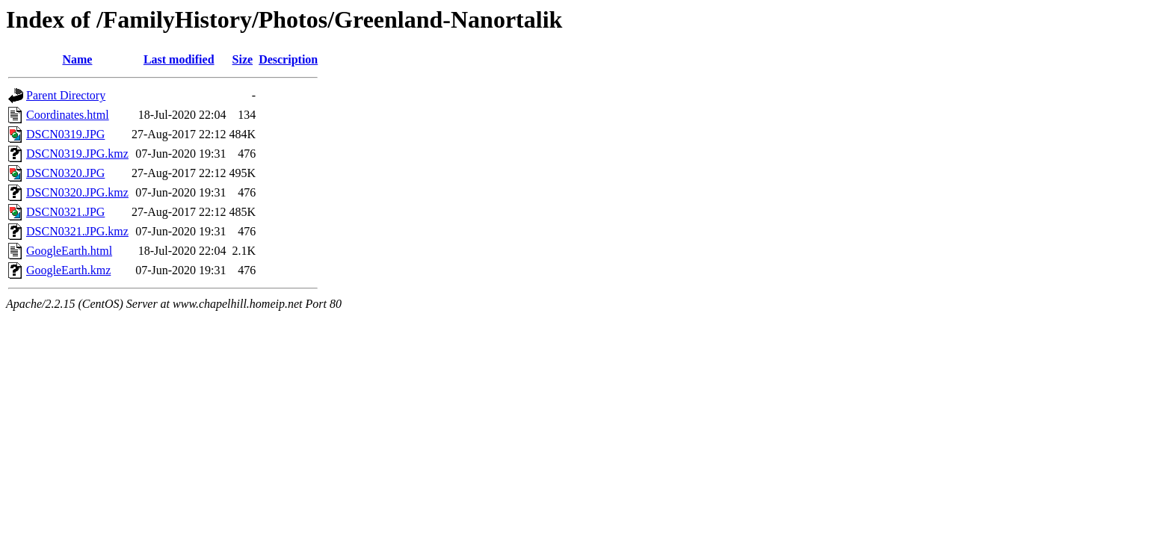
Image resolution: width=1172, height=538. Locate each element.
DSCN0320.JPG (65, 173)
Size (242, 59)
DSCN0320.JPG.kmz (77, 192)
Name (77, 59)
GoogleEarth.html (69, 250)
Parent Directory (65, 95)
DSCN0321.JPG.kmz (77, 231)
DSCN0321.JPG (65, 211)
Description (288, 59)
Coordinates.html (67, 114)
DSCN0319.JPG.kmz (77, 153)
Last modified (179, 59)
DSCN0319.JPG (65, 134)
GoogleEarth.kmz (68, 270)
